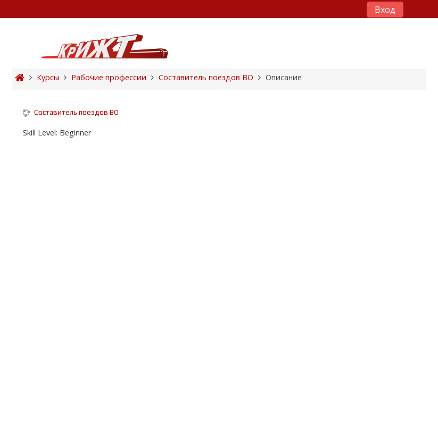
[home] (104, 46)
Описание (284, 77)
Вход (385, 9)
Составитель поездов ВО (76, 112)
